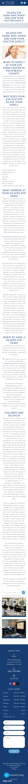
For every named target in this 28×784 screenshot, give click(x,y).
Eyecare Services (14, 613)
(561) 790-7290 (14, 671)
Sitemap (14, 769)
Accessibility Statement (14, 765)
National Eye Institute (11, 236)
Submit (14, 751)
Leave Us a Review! (14, 635)
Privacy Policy (14, 767)
